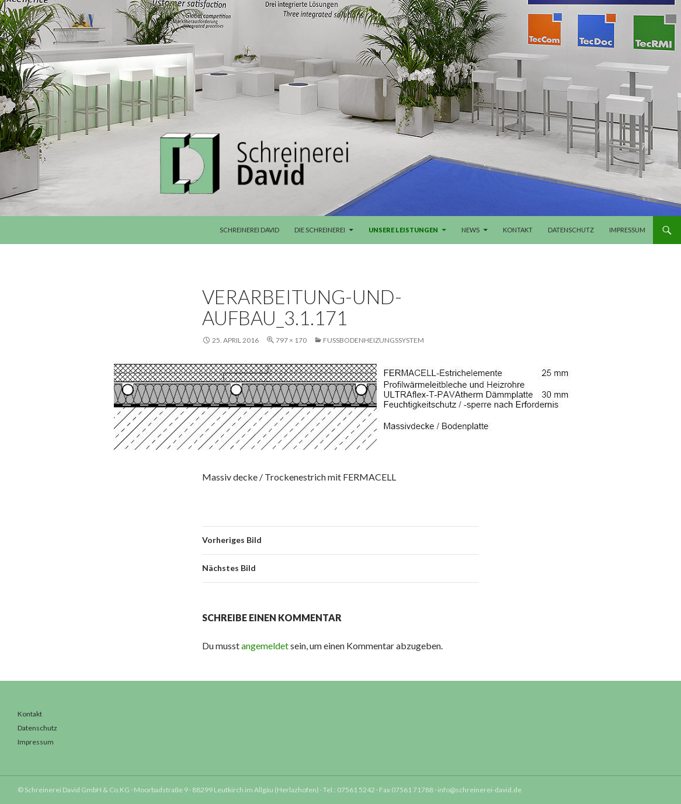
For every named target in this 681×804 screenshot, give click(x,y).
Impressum (627, 230)
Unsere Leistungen (403, 230)
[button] (25, 778)
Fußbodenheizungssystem (373, 340)
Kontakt (518, 230)
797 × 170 (291, 340)
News (470, 230)
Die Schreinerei (319, 230)
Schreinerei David (249, 230)
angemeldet (265, 645)
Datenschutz (571, 230)
